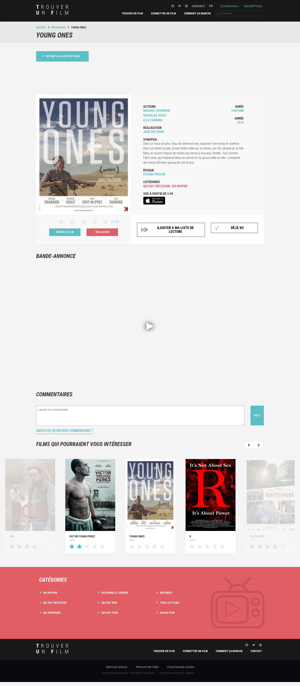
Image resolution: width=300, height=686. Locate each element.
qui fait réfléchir (156, 186)
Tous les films (169, 602)
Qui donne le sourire (114, 592)
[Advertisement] (150, 78)
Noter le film (65, 232)
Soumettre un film (163, 13)
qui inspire (180, 186)
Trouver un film (132, 13)
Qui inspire (50, 592)
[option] (90, 506)
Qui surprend (52, 612)
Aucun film (167, 612)
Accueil (41, 27)
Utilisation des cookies (180, 667)
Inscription (253, 6)
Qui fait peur (109, 612)
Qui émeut (166, 592)
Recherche (59, 27)
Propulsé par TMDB (147, 667)
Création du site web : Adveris (176, 673)
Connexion (229, 6)
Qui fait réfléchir (55, 602)
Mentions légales (116, 667)
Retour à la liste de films (61, 56)
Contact (198, 6)
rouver (53, 10)
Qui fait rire (109, 602)
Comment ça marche (197, 13)
